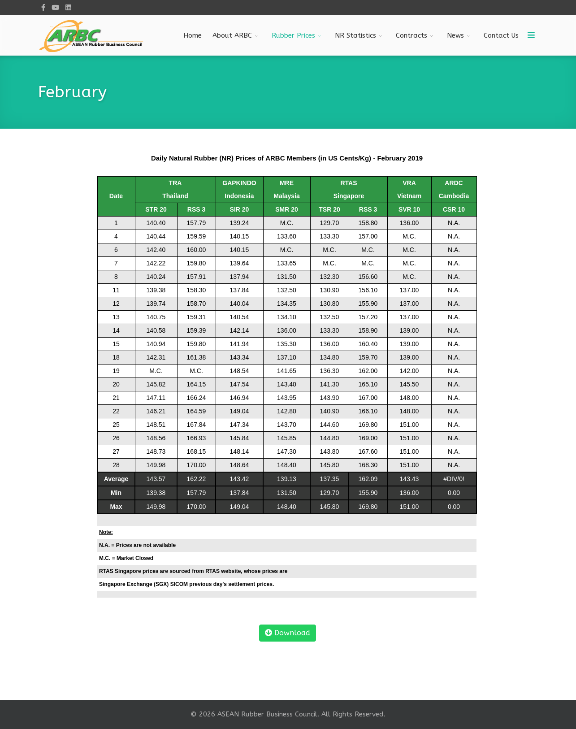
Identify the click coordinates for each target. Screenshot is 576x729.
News (455, 35)
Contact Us (501, 35)
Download (287, 633)
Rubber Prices (293, 35)
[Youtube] (55, 8)
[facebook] (43, 8)
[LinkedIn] (68, 8)
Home (192, 35)
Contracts (411, 35)
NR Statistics (355, 35)
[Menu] (531, 35)
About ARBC (232, 35)
